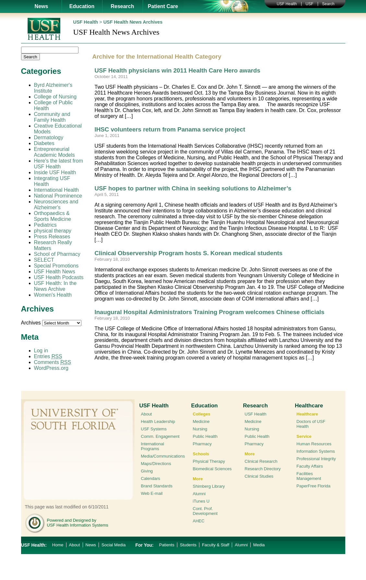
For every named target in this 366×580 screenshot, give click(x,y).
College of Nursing (55, 96)
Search (328, 4)
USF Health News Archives (133, 22)
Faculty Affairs (310, 466)
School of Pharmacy (57, 254)
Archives (31, 322)
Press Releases (52, 236)
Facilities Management (309, 476)
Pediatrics (45, 225)
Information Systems (316, 451)
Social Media (113, 544)
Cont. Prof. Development (205, 511)
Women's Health (53, 295)
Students (188, 544)
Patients (166, 544)
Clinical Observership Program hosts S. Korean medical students (189, 253)
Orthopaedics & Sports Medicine (52, 216)
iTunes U (201, 501)
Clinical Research (261, 461)
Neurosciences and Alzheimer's (56, 204)
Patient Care (163, 6)
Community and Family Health (52, 117)
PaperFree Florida (314, 485)
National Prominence (58, 196)
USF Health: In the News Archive (55, 286)
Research (122, 6)
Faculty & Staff (215, 544)
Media (259, 544)
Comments (52, 362)
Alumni (199, 493)
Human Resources (314, 443)
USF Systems (154, 428)
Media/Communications (163, 456)
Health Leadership (158, 421)
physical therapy (53, 230)
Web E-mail (152, 493)
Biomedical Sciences (212, 468)
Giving (147, 471)
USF (309, 4)
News (41, 6)
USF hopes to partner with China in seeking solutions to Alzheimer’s (193, 188)
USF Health (287, 4)
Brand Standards (157, 485)
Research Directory (263, 468)
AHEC (199, 520)
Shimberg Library (209, 486)
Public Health (205, 436)
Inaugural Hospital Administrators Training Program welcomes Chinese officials (210, 312)
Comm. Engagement (160, 436)
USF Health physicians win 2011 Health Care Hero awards (177, 70)
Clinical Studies (259, 476)
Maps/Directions (156, 463)
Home (58, 544)
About (146, 414)
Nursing (200, 428)
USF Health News (54, 271)
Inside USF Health (55, 172)
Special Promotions (56, 265)
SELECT (44, 260)
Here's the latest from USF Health (58, 163)
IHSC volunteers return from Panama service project (170, 129)
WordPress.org (51, 368)
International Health (56, 190)
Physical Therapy (209, 461)
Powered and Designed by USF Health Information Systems (77, 523)
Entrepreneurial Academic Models (54, 152)
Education (81, 6)
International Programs (152, 446)
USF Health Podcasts (59, 277)
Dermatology (49, 137)
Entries (48, 356)
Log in (41, 350)
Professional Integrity (316, 458)
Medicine (201, 421)
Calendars (150, 478)
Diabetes (44, 143)
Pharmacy (202, 443)
